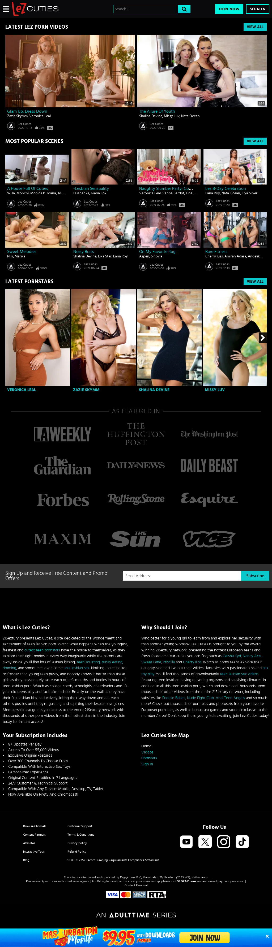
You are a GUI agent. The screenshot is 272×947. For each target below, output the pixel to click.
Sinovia (156, 256)
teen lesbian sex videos (239, 674)
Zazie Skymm (17, 116)
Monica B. (38, 193)
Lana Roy (212, 193)
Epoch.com (49, 881)
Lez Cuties (24, 123)
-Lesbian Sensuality (91, 188)
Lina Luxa (193, 193)
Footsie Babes (173, 698)
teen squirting (88, 662)
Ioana (51, 193)
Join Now (229, 9)
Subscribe (255, 576)
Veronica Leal (40, 116)
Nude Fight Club (200, 698)
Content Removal (136, 885)
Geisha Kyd (232, 656)
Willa (11, 193)
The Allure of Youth (157, 111)
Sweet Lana (151, 662)
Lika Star (105, 256)
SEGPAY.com (186, 881)
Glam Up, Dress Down (27, 111)
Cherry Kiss (214, 256)
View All (255, 27)
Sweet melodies (21, 251)
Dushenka (81, 193)
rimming (9, 668)
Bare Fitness (216, 251)
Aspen (63, 193)
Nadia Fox (99, 193)
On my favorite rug (157, 251)
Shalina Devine (150, 116)
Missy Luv (172, 116)
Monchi (22, 193)
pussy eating (112, 662)
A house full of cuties (27, 188)
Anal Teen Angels (230, 698)
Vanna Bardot (173, 193)
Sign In (258, 9)
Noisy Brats (83, 251)
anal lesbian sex (77, 668)
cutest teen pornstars (42, 650)
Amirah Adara (235, 256)
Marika (20, 256)
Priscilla (169, 662)
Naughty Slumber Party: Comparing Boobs (177, 188)
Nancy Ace (252, 656)
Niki (10, 256)
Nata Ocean (190, 116)
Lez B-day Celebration (225, 188)
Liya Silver (249, 193)
